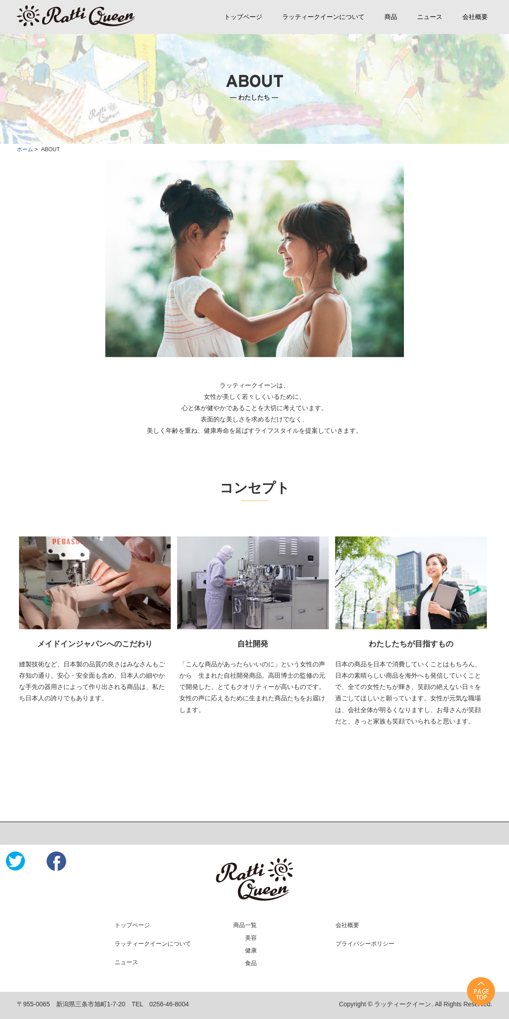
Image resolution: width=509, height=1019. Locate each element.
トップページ (243, 17)
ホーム (25, 149)
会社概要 (475, 17)
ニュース (429, 17)
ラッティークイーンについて (323, 17)
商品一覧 (245, 925)
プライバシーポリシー (365, 943)
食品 (251, 963)
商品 (390, 17)
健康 (251, 950)
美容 (251, 937)
